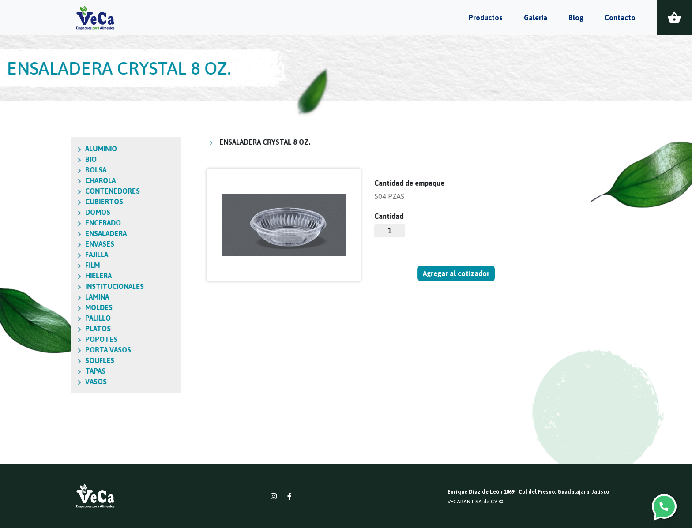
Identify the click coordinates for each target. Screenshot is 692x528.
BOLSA (55, 170)
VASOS (55, 381)
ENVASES (59, 244)
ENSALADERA (65, 233)
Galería (535, 18)
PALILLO (57, 318)
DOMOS (57, 212)
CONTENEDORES (72, 191)
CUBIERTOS (63, 201)
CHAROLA (60, 180)
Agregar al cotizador (456, 273)
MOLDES (58, 307)
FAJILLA (56, 254)
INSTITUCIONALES (74, 286)
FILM (52, 265)
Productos (486, 18)
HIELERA (58, 275)
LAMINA (56, 297)
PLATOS (57, 328)
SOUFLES (59, 360)
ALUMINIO (60, 148)
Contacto (620, 18)
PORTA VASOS (67, 350)
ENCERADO (62, 222)
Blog (575, 18)
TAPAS (55, 371)
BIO (50, 159)
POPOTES (61, 339)
